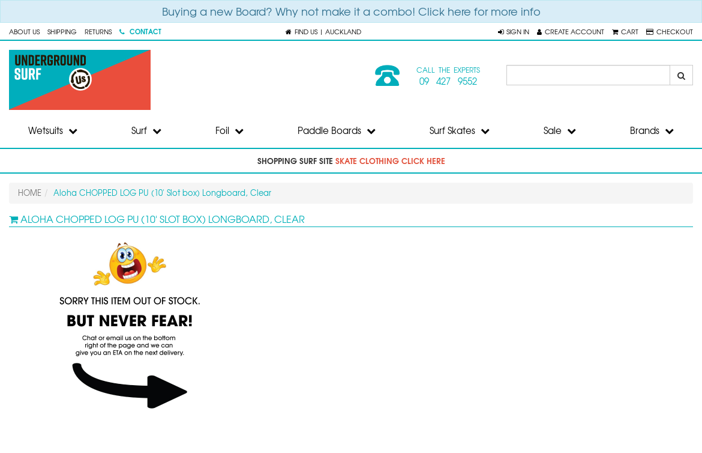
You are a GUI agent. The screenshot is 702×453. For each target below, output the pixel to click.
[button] (513, 31)
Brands (652, 130)
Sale (560, 130)
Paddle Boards (337, 130)
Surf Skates (460, 130)
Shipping (62, 31)
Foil (229, 130)
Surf (146, 130)
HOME (29, 192)
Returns (98, 31)
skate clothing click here (390, 160)
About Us (24, 31)
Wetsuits (52, 130)
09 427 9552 (448, 81)
